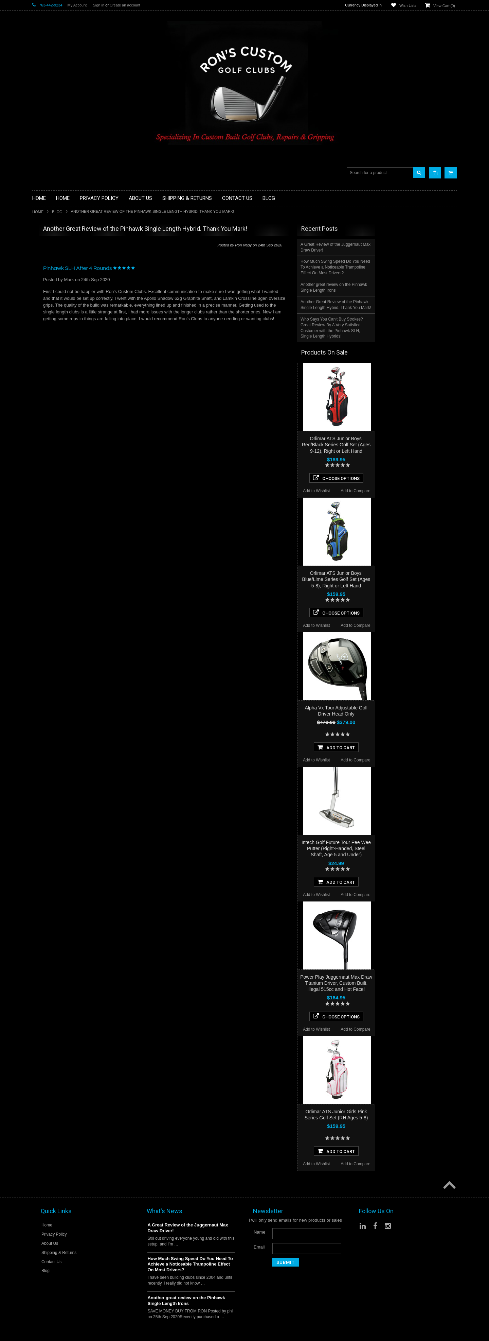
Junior (38, 339)
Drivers (39, 281)
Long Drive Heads (50, 361)
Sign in (98, 5)
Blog (57, 212)
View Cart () (444, 6)
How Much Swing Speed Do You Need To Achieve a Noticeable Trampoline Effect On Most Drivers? (417, 267)
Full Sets (41, 293)
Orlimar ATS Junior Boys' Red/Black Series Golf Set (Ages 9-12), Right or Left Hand (417, 444)
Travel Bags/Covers (51, 316)
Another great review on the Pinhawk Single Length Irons (415, 287)
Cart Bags (42, 304)
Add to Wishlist (397, 490)
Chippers (41, 275)
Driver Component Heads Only (62, 247)
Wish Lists (407, 5)
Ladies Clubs (45, 344)
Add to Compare (437, 490)
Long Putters (44, 373)
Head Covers (45, 321)
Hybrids (39, 327)
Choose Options (418, 478)
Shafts (38, 385)
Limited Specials (48, 350)
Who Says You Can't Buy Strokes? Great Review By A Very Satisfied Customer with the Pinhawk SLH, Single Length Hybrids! (413, 328)
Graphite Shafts (47, 390)
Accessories (44, 241)
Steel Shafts (44, 396)
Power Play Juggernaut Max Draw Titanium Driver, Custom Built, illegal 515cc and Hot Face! (418, 983)
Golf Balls (41, 252)
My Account (77, 5)
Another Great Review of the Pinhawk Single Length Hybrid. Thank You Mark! (417, 304)
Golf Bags (42, 299)
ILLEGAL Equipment (52, 270)
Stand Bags (43, 310)
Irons (37, 333)
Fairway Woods (47, 287)
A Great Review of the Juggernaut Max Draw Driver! (417, 247)
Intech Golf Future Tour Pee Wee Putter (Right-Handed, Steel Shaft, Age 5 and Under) (417, 848)
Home (37, 212)
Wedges (40, 402)
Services (40, 379)
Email (259, 1247)
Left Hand (41, 356)
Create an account (125, 5)
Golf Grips (42, 264)
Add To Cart (417, 747)
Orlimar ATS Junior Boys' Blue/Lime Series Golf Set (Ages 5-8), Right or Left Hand (418, 579)
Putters (39, 367)
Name (260, 1232)
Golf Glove (42, 258)
